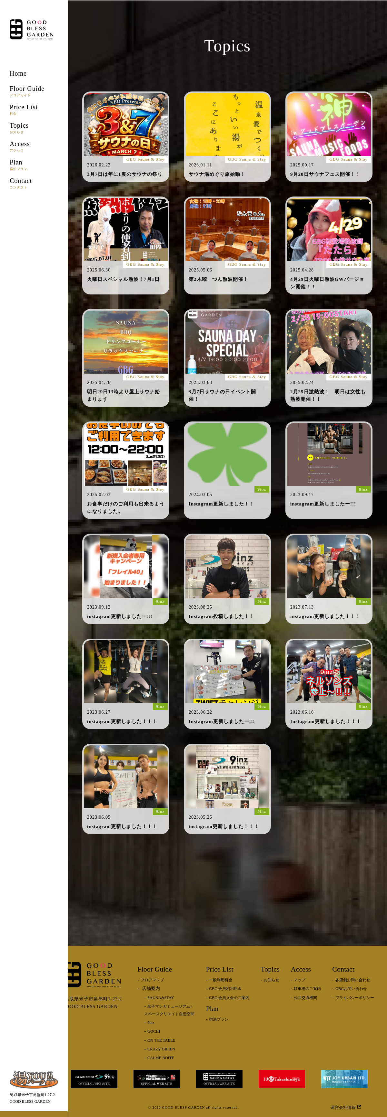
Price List (34, 109)
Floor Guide (34, 91)
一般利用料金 (220, 980)
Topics (34, 128)
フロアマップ (152, 980)
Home (18, 73)
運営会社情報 (346, 1107)
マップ (299, 980)
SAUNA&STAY (160, 997)
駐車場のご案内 (307, 988)
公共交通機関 (305, 997)
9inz (150, 1022)
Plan (34, 165)
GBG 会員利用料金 (225, 988)
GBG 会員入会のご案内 (229, 997)
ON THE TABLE (161, 1040)
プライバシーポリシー (354, 997)
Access (34, 146)
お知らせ (271, 980)
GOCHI (153, 1031)
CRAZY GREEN (161, 1049)
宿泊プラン (218, 1019)
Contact (34, 183)
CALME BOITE (160, 1058)
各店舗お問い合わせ (352, 980)
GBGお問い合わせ (351, 988)
